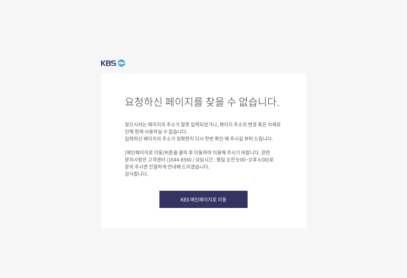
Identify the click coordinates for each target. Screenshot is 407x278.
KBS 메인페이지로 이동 (203, 199)
